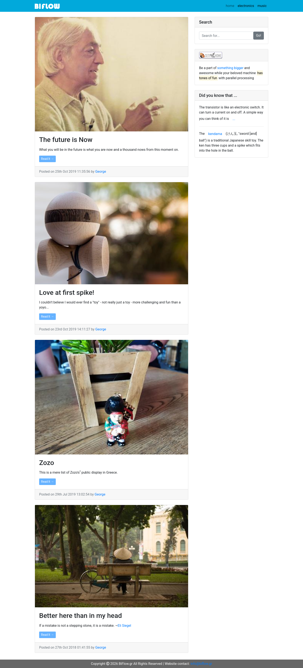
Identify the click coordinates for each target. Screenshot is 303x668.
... (234, 119)
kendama (215, 134)
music (263, 5)
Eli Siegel (124, 626)
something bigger (230, 68)
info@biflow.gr (201, 664)
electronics (247, 5)
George (100, 172)
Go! (258, 35)
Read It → (47, 158)
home (230, 6)
